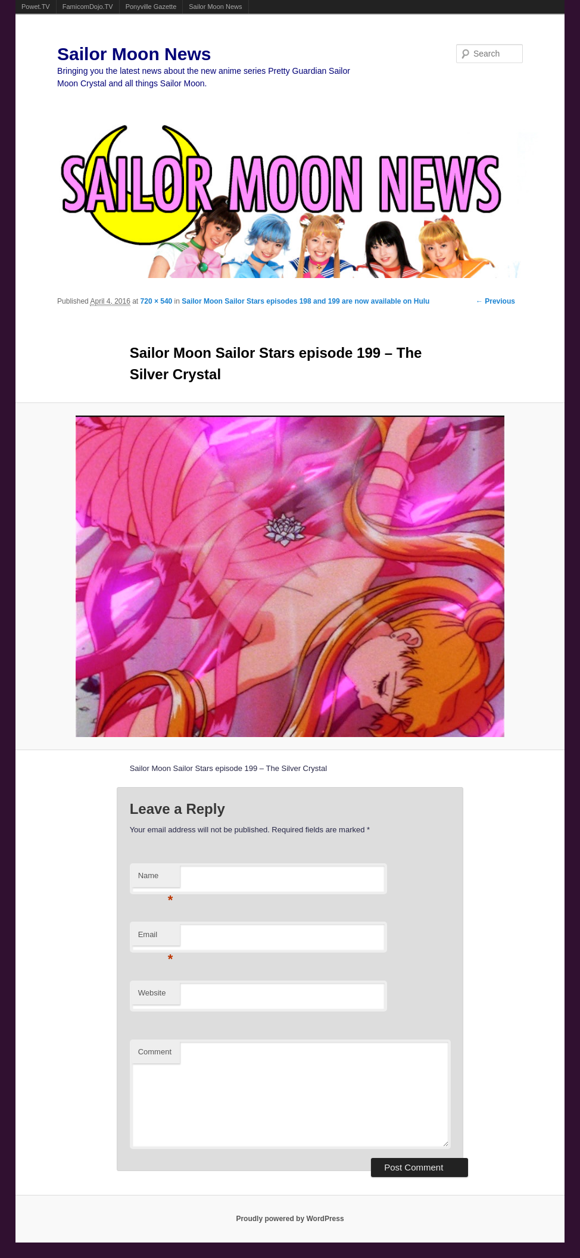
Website (152, 992)
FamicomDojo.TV (88, 6)
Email (155, 938)
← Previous (495, 301)
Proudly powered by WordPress (290, 1219)
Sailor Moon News (215, 6)
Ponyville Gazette (151, 6)
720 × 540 (157, 301)
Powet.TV (35, 6)
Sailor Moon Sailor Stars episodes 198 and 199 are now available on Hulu (305, 301)
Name (155, 879)
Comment (154, 1051)
